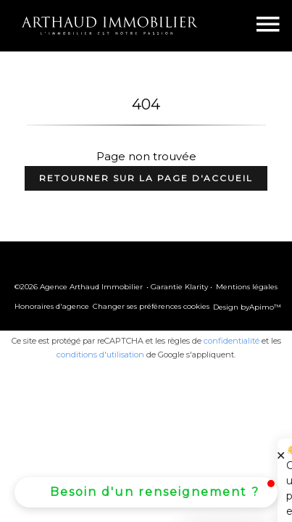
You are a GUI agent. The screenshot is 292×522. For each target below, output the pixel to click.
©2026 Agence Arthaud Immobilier (78, 286)
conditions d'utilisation (100, 354)
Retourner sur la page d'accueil (146, 178)
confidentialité (231, 341)
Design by (247, 307)
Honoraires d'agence (51, 306)
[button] (146, 492)
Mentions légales (247, 286)
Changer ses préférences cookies (151, 306)
